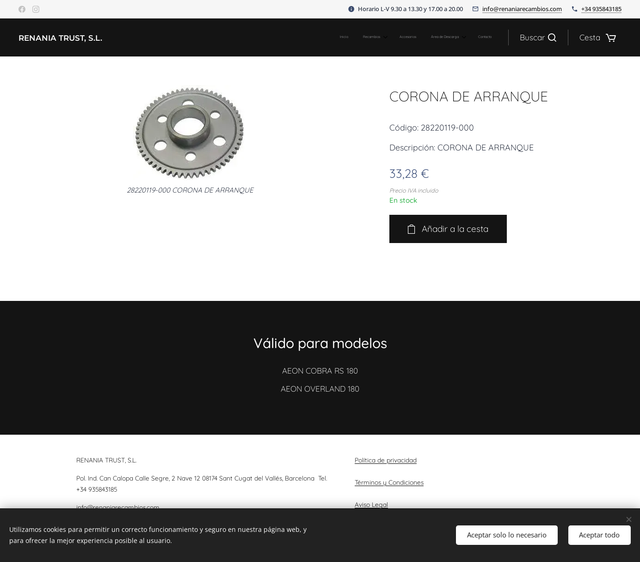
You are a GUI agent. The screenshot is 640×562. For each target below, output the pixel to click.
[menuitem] (426, 37)
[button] (538, 37)
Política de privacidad (386, 460)
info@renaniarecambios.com (522, 9)
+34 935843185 (601, 9)
